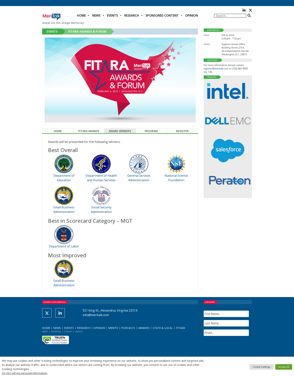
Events (112, 15)
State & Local (163, 328)
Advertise (56, 331)
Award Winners (120, 131)
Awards (143, 328)
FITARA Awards (88, 131)
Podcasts (128, 328)
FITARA (180, 328)
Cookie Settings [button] (261, 367)
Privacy (79, 331)
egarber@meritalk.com (216, 68)
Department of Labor (64, 246)
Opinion (191, 15)
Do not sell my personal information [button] (24, 373)
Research (131, 15)
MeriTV (113, 328)
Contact (68, 331)
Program (151, 131)
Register (182, 131)
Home (81, 15)
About (45, 331)
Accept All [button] (283, 367)
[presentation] (232, 346)
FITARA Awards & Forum (87, 31)
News (96, 15)
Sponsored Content (162, 15)
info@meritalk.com (96, 315)
